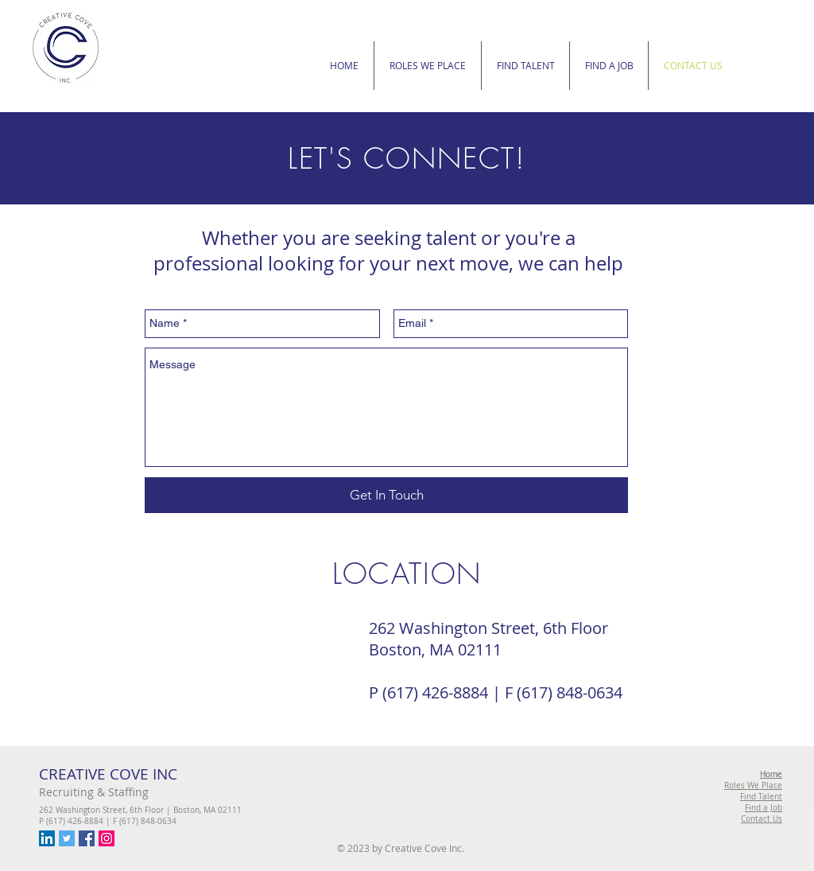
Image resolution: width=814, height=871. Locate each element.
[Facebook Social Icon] (87, 838)
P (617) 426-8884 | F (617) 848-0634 (107, 821)
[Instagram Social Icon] (106, 838)
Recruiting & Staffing (94, 791)
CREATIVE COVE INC (108, 774)
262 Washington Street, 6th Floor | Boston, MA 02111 (140, 810)
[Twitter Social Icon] (67, 838)
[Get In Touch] (386, 495)
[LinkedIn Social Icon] (47, 838)
